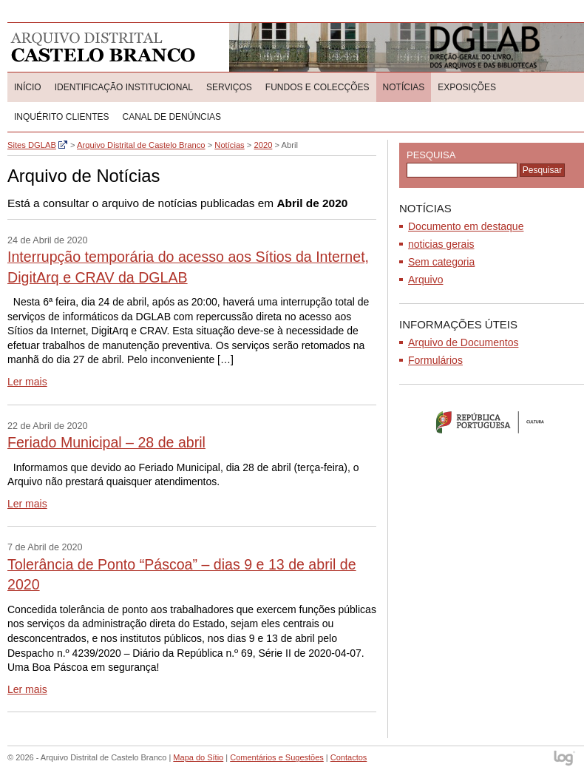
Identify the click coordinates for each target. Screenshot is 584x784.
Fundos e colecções (317, 87)
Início (27, 87)
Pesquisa (431, 155)
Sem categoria (441, 262)
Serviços (229, 87)
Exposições (467, 87)
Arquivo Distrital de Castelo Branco (103, 47)
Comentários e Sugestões (277, 757)
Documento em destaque (465, 226)
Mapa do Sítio (198, 757)
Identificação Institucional (124, 87)
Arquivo (425, 279)
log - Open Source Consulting (565, 759)
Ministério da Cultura (491, 421)
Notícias (404, 87)
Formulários (435, 360)
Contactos (348, 757)
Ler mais (27, 382)
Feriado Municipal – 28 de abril (106, 442)
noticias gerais (441, 244)
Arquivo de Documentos (463, 342)
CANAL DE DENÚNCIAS (171, 117)
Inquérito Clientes (61, 117)
